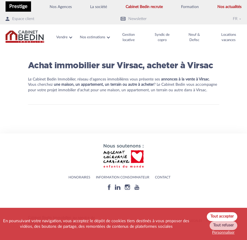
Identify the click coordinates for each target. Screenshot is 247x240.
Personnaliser (223, 232)
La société (98, 7)
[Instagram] (127, 187)
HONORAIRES (79, 177)
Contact (162, 177)
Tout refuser (223, 225)
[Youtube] (136, 187)
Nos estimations (92, 37)
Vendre (62, 37)
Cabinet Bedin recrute (144, 7)
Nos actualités (229, 7)
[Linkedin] (118, 187)
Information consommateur (122, 177)
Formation (190, 7)
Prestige (18, 6)
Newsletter (134, 19)
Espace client (20, 19)
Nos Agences (61, 7)
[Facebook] (109, 187)
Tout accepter (222, 216)
